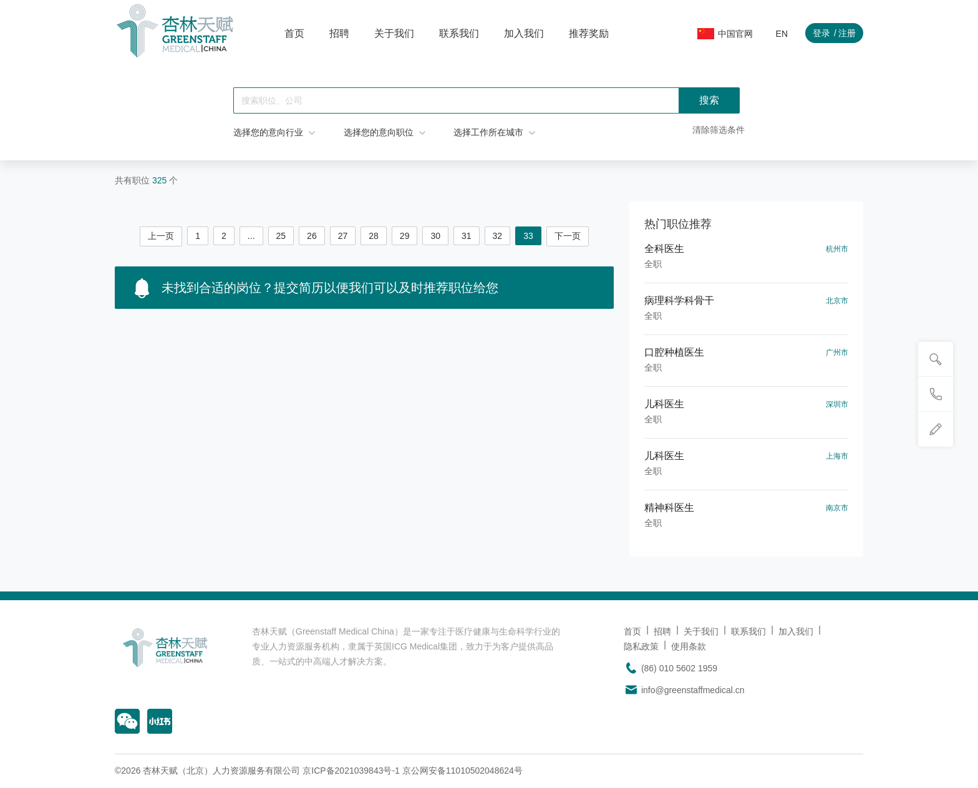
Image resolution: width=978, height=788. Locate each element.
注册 (847, 33)
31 (467, 236)
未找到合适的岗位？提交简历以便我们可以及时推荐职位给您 (316, 288)
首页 (294, 33)
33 (528, 236)
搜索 (709, 100)
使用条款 (688, 646)
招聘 (339, 33)
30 (435, 236)
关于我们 (394, 33)
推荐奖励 (589, 33)
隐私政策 (641, 646)
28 (374, 236)
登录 (821, 33)
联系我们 (459, 33)
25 (281, 236)
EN (782, 34)
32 (498, 236)
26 (312, 236)
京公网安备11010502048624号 (462, 771)
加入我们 (524, 33)
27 (343, 236)
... (251, 236)
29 (405, 236)
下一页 (567, 236)
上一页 (161, 236)
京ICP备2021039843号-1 (351, 771)
